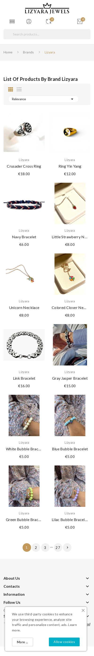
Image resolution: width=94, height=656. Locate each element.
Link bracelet (24, 378)
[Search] (47, 34)
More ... (22, 642)
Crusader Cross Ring (24, 166)
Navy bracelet (24, 237)
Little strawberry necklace (70, 237)
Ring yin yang (70, 166)
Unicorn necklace (24, 307)
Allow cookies (64, 642)
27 (58, 547)
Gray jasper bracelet (70, 378)
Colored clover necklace (70, 307)
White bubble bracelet (24, 449)
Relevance (43, 99)
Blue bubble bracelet (70, 449)
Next (67, 547)
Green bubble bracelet (24, 519)
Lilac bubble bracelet (70, 519)
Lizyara (24, 159)
